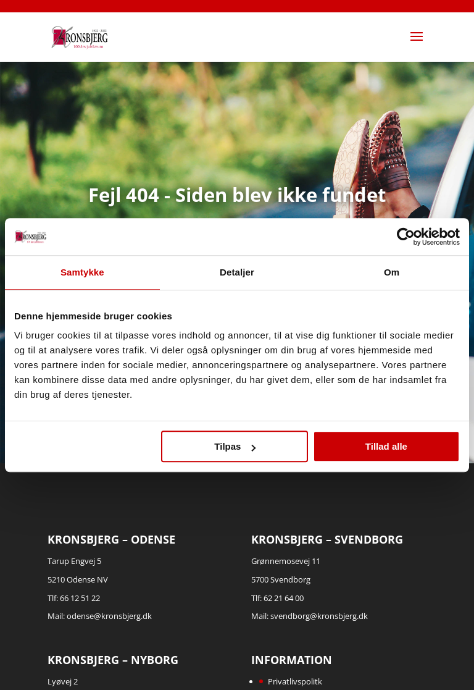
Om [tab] (391, 272)
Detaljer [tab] (237, 272)
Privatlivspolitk (295, 681)
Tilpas (235, 446)
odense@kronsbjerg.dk (109, 615)
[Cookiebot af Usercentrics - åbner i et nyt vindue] (406, 236)
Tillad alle (386, 446)
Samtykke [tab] (82, 272)
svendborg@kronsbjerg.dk (319, 615)
